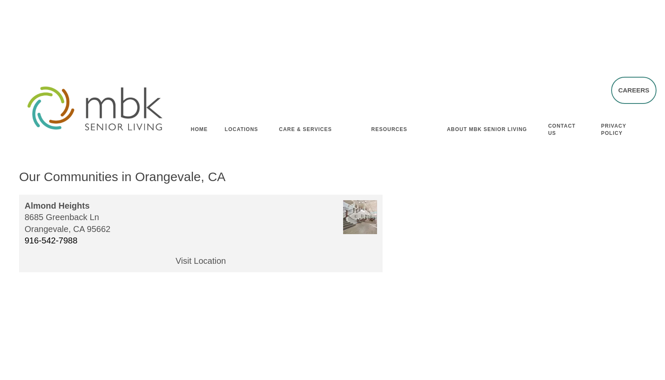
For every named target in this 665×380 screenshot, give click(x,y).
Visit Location (201, 260)
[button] (634, 89)
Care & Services (305, 128)
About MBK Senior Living (487, 128)
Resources (389, 128)
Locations (241, 128)
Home (199, 128)
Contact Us (562, 127)
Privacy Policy (613, 127)
